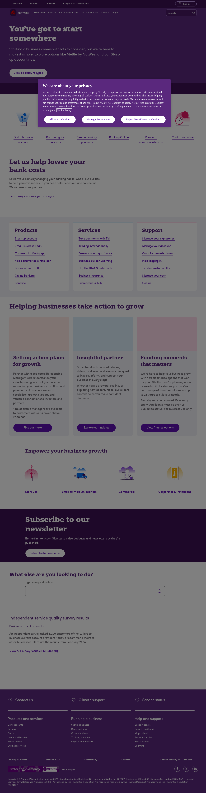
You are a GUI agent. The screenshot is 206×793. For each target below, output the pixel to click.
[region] (104, 103)
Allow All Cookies (60, 119)
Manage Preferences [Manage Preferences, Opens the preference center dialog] (98, 119)
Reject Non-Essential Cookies (143, 119)
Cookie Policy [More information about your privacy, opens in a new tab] (64, 110)
